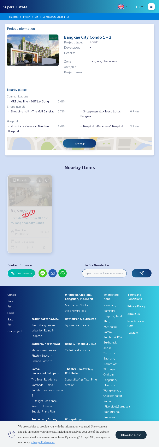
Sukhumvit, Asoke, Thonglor (111, 347)
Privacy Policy (136, 306)
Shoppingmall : (16, 106)
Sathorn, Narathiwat (45, 343)
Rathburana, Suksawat (80, 318)
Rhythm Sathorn (41, 355)
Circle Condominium (77, 350)
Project (26, 16)
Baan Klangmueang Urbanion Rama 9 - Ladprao (43, 330)
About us (134, 313)
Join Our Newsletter (95, 265)
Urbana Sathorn (41, 361)
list (36, 16)
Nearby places (17, 89)
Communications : (18, 96)
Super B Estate (15, 6)
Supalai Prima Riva (43, 411)
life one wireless (75, 310)
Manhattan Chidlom (77, 305)
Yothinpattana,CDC (45, 318)
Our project (15, 331)
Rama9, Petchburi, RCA (80, 343)
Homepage (12, 16)
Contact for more (19, 265)
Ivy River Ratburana (77, 325)
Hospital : (13, 121)
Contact (133, 333)
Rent (10, 306)
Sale (10, 301)
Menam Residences (43, 350)
